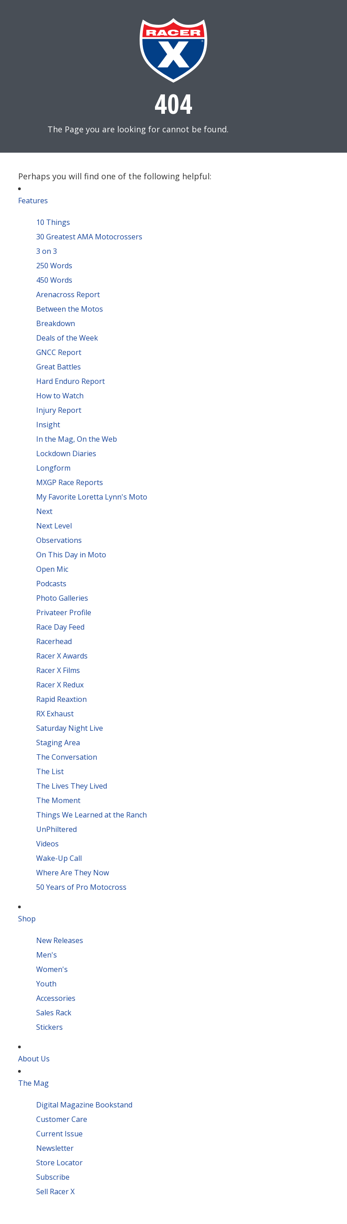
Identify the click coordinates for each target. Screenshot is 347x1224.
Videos (47, 844)
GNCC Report (58, 352)
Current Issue (59, 1134)
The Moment (58, 800)
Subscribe (53, 1177)
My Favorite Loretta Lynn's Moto (91, 497)
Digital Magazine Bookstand (84, 1105)
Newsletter (55, 1148)
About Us (34, 1059)
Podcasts (51, 584)
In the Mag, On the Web (76, 439)
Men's (46, 955)
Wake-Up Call (59, 858)
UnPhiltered (56, 829)
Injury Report (58, 410)
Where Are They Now (72, 873)
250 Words (54, 266)
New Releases (59, 940)
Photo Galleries (62, 598)
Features (33, 201)
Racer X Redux (60, 685)
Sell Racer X (55, 1191)
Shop (27, 919)
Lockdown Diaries (66, 453)
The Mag (33, 1083)
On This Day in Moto (71, 555)
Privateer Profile (63, 612)
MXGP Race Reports (69, 482)
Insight (48, 425)
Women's (52, 969)
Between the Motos (69, 309)
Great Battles (58, 367)
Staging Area (58, 742)
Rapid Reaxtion (61, 699)
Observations (59, 540)
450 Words (54, 280)
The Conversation (66, 757)
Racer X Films (58, 670)
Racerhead (54, 641)
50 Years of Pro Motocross (81, 887)
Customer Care (61, 1119)
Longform (53, 468)
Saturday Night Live (69, 728)
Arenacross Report (68, 294)
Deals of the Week (67, 338)
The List (50, 771)
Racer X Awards (62, 656)
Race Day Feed (60, 627)
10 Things (53, 222)
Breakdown (55, 323)
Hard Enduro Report (70, 381)
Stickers (49, 1027)
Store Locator (59, 1163)
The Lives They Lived (71, 786)
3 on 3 (46, 251)
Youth (46, 984)
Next (44, 511)
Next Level (54, 526)
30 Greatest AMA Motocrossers (89, 237)
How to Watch (60, 396)
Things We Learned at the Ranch (91, 815)
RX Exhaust (55, 714)
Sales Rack (53, 1013)
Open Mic (52, 569)
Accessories (55, 998)
